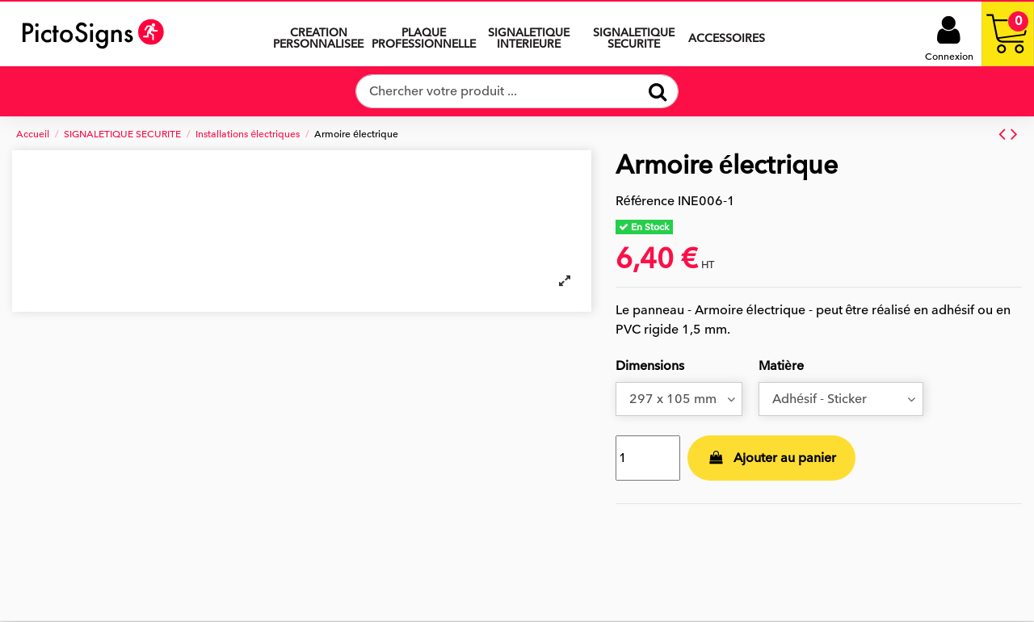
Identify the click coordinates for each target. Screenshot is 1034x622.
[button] (528, 34)
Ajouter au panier (771, 458)
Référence (645, 201)
